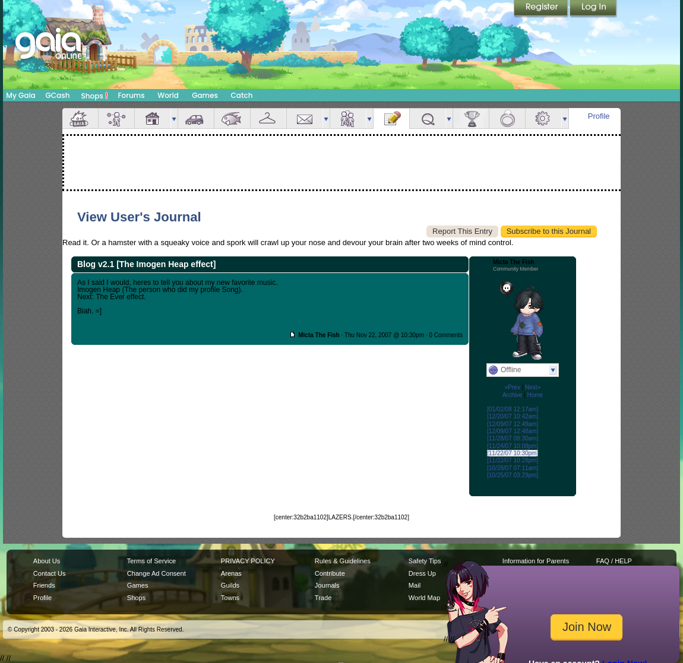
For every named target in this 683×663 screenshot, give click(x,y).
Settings (543, 118)
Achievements (471, 118)
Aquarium (232, 118)
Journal (391, 118)
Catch (242, 95)
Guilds (230, 585)
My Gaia (20, 95)
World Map (424, 597)
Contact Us (49, 573)
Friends (348, 118)
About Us (46, 560)
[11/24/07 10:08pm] (512, 446)
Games (205, 95)
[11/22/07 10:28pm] (512, 460)
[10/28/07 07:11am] (512, 468)
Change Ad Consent (156, 573)
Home (535, 395)
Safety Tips (425, 560)
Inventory (268, 118)
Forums (131, 95)
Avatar (116, 118)
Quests (427, 118)
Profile (599, 116)
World (168, 95)
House (152, 118)
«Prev (512, 387)
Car (196, 118)
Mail (304, 118)
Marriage (507, 118)
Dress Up (422, 573)
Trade (323, 597)
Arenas (231, 573)
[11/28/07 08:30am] (512, 438)
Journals (327, 585)
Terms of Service (151, 560)
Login (593, 9)
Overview (80, 118)
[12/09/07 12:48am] (512, 431)
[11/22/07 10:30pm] (512, 453)
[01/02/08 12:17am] (512, 409)
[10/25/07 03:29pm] (512, 475)
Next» (532, 387)
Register (542, 9)
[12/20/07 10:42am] (512, 416)
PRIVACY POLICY (248, 560)
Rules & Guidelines (343, 560)
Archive (512, 395)
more (174, 118)
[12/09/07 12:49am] (512, 424)
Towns (230, 597)
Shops (94, 95)
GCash (58, 95)
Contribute (330, 573)
